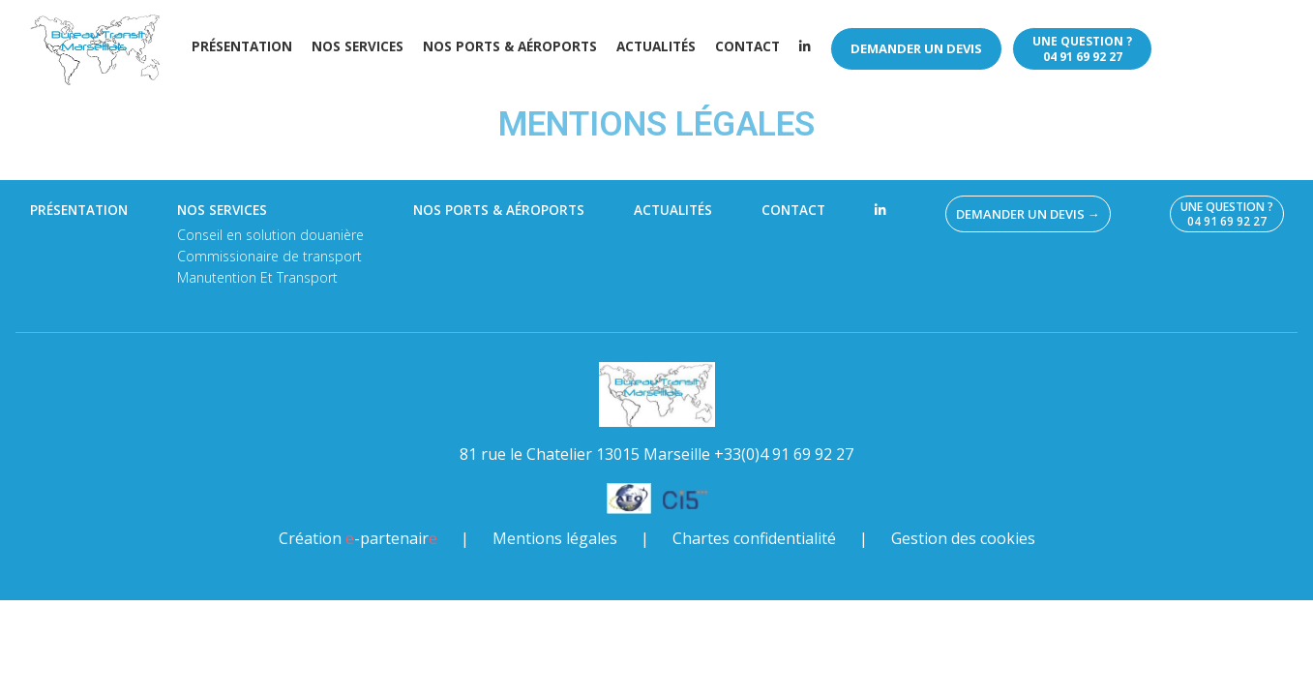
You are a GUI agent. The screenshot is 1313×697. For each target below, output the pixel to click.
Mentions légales (554, 538)
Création (358, 538)
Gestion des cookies (963, 538)
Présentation (242, 46)
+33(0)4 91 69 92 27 (783, 454)
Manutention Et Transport (257, 277)
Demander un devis (916, 48)
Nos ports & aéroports (510, 46)
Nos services (357, 46)
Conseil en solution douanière (270, 235)
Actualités (656, 46)
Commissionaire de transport (269, 256)
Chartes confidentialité (754, 538)
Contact (747, 46)
